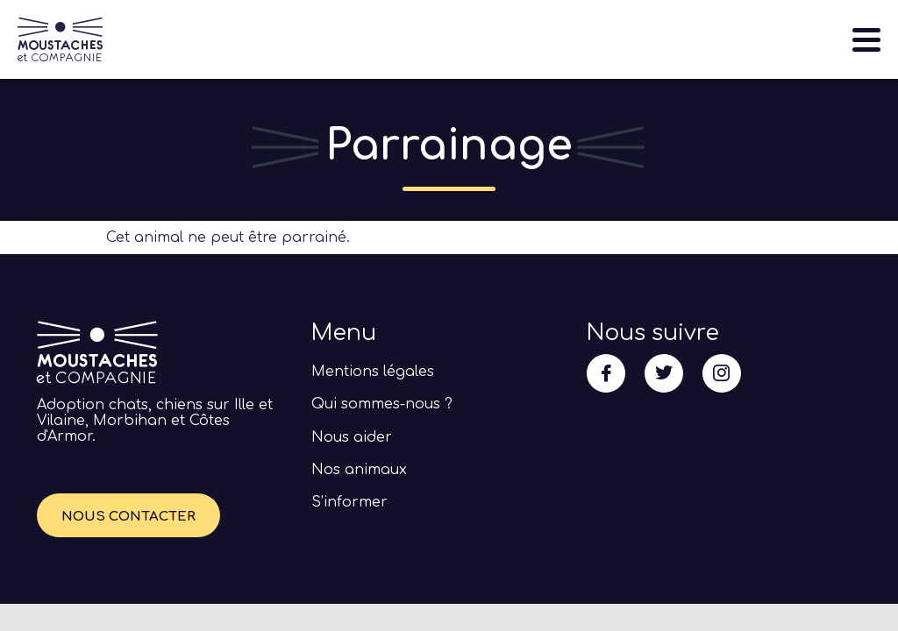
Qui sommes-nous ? (382, 404)
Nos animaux (359, 470)
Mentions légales (372, 371)
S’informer (349, 502)
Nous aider (351, 437)
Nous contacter (128, 516)
